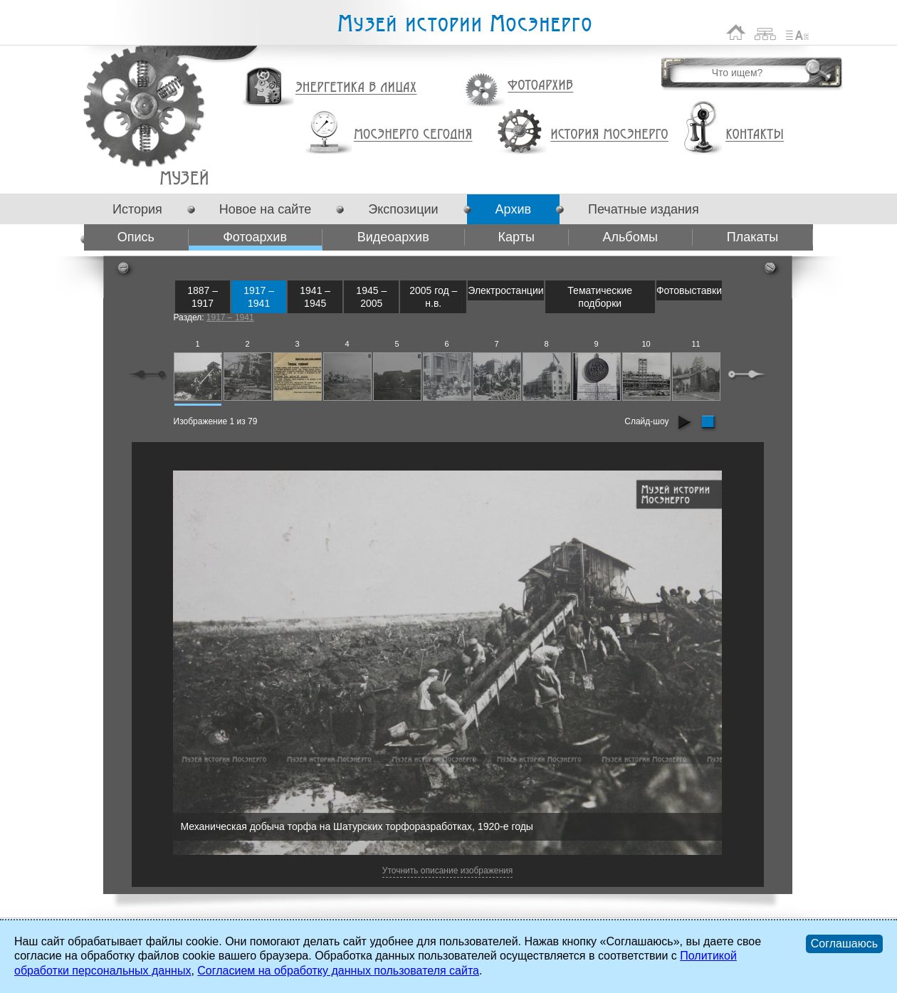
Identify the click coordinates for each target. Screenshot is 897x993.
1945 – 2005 (371, 297)
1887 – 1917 (202, 297)
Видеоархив (393, 237)
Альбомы (630, 237)
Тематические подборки (599, 297)
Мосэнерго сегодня (413, 134)
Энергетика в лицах (356, 87)
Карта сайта (765, 32)
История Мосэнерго (610, 134)
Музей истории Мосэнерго (464, 24)
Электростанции (505, 290)
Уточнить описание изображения (447, 871)
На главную (736, 32)
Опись (135, 237)
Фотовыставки (689, 290)
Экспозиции (403, 209)
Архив (513, 209)
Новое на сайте (265, 209)
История (137, 209)
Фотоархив (540, 85)
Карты (516, 237)
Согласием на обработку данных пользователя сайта (338, 971)
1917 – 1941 (258, 297)
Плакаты (753, 237)
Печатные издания (643, 209)
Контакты (755, 134)
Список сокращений (797, 32)
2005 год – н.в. (433, 297)
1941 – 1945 (315, 297)
